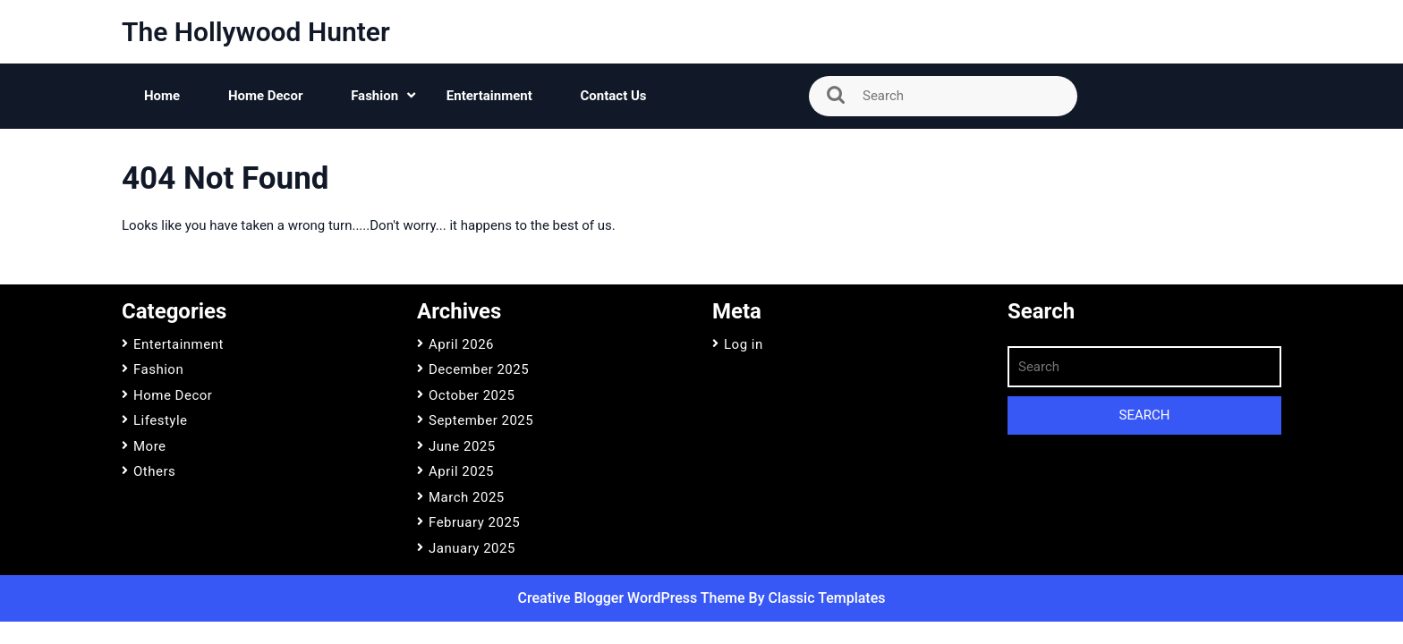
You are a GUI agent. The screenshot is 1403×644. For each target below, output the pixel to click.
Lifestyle (160, 420)
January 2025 (472, 548)
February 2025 (474, 522)
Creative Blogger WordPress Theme (633, 597)
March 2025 (467, 497)
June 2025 (462, 446)
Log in (743, 344)
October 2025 (471, 395)
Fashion (374, 96)
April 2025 (461, 471)
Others (154, 471)
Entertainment (489, 96)
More (149, 446)
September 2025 (481, 420)
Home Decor (265, 96)
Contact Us (614, 96)
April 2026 (461, 344)
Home (162, 96)
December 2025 (479, 369)
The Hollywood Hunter (256, 31)
